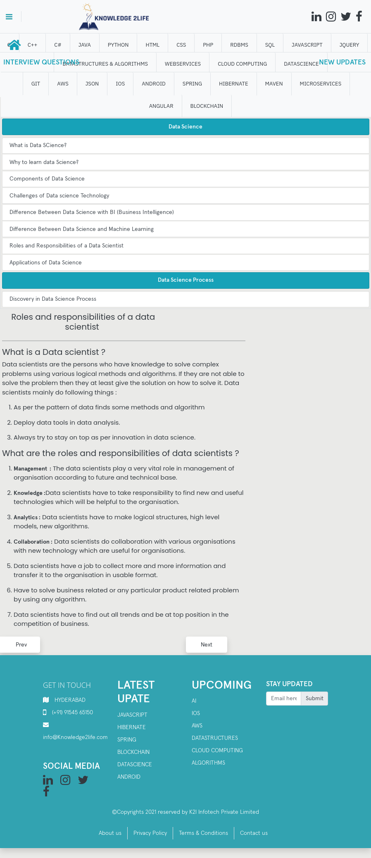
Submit (314, 698)
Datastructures (215, 738)
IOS (121, 83)
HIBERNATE (233, 83)
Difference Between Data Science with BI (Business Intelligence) (92, 212)
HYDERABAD (70, 700)
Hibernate (131, 727)
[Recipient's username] (283, 699)
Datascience (134, 765)
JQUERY (350, 44)
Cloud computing (217, 750)
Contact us (254, 833)
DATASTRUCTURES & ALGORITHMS (106, 63)
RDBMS (240, 44)
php (209, 44)
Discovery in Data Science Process (53, 299)
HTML (153, 44)
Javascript (132, 715)
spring (126, 740)
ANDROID (154, 83)
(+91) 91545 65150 (72, 712)
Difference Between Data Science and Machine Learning (82, 229)
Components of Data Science (47, 179)
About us (110, 833)
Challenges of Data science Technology (59, 196)
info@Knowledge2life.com (75, 737)
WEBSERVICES (183, 63)
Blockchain (133, 752)
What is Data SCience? (38, 145)
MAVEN (274, 83)
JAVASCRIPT (307, 44)
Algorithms (208, 763)
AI (194, 701)
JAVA (85, 44)
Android (128, 777)
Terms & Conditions (203, 833)
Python (118, 44)
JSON (93, 83)
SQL (270, 44)
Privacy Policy (150, 833)
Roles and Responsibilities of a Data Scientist (67, 246)
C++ (33, 44)
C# (58, 44)
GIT (36, 83)
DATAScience (302, 63)
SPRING (192, 83)
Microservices (321, 83)
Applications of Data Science (46, 263)
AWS (63, 83)
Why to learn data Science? (44, 162)
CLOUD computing (242, 63)
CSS (181, 44)
